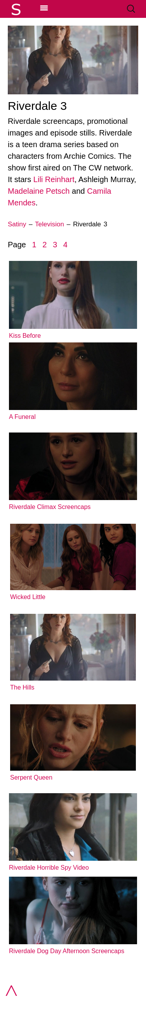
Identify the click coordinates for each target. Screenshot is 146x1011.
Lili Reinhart (54, 179)
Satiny (17, 224)
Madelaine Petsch (39, 191)
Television (49, 224)
